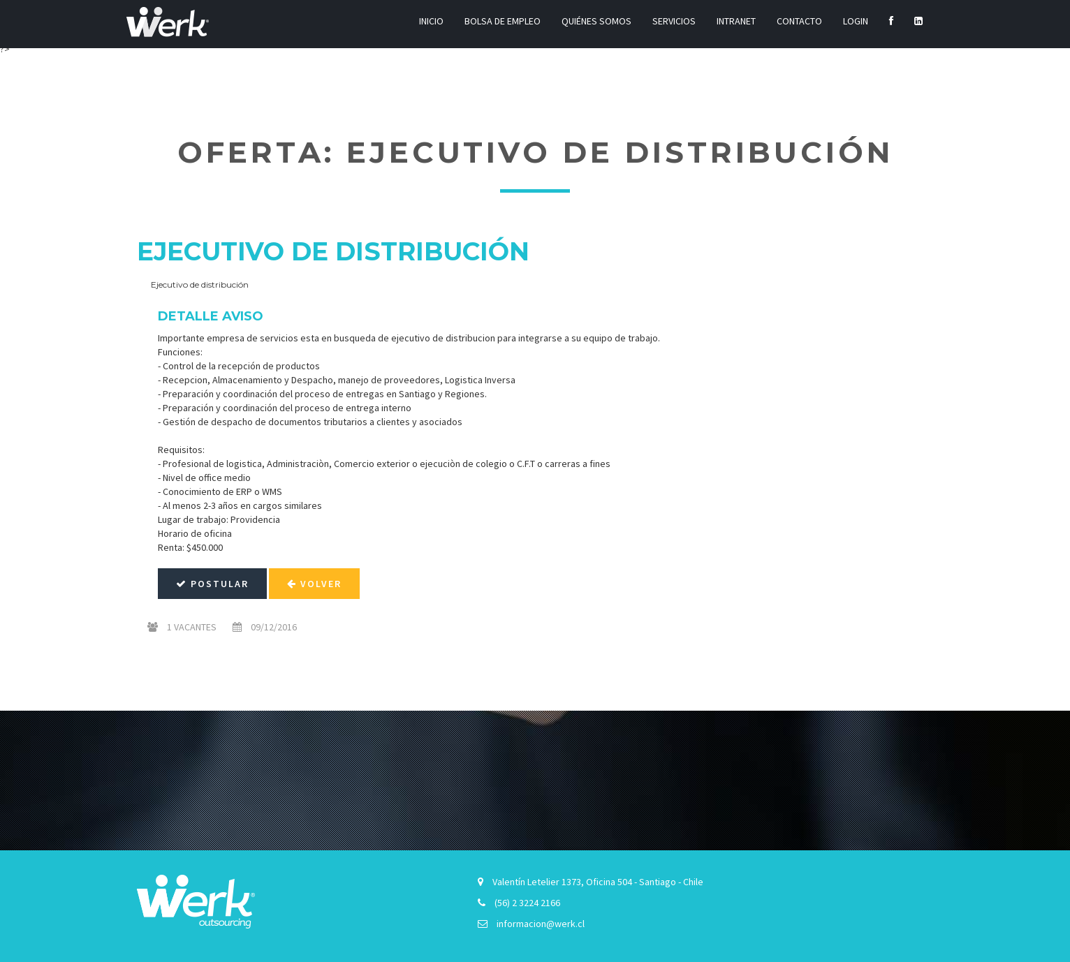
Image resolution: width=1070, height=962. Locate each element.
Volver (314, 583)
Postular (212, 583)
